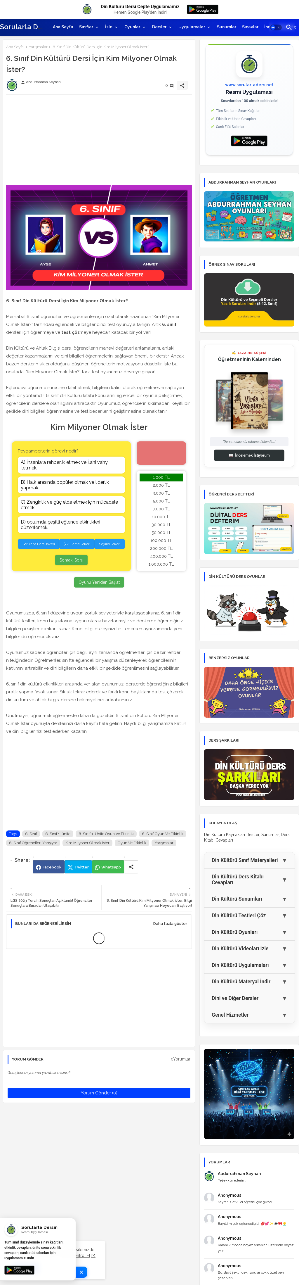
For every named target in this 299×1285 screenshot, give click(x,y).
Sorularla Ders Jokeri (38, 544)
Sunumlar (226, 27)
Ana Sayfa (63, 27)
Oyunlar (132, 27)
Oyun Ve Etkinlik (132, 843)
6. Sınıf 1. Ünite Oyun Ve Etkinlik (106, 834)
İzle (108, 27)
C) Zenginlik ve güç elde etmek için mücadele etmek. (69, 504)
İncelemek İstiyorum (249, 455)
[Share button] (131, 866)
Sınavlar (250, 27)
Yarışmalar (38, 47)
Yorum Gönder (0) (99, 1093)
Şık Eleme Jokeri (77, 544)
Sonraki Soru (71, 560)
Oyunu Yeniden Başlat (99, 582)
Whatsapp (111, 867)
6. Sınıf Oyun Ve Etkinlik (162, 834)
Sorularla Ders (24, 27)
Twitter (81, 867)
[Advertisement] (99, 140)
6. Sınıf (31, 834)
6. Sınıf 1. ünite (57, 834)
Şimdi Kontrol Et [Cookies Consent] (75, 1255)
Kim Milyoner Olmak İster (87, 843)
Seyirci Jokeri (109, 544)
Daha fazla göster (170, 923)
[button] (276, 27)
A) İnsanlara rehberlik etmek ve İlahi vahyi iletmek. (65, 465)
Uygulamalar (191, 27)
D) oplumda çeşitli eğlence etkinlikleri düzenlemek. (60, 524)
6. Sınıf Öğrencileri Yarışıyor (33, 843)
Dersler (159, 27)
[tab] (63, 27)
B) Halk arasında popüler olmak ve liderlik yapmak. (65, 484)
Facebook (52, 867)
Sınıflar (86, 27)
